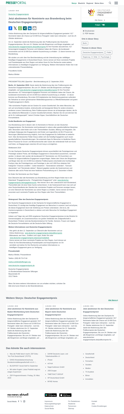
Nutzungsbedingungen (53, 404)
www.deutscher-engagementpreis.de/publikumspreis (27, 47)
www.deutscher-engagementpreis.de (21, 265)
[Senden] (34, 28)
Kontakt (94, 402)
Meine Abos (99, 3)
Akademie (71, 404)
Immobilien (89, 380)
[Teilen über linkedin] (30, 28)
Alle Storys (100, 20)
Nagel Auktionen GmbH (56, 368)
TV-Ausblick (89, 372)
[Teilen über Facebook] (10, 28)
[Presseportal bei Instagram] (23, 402)
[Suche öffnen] (110, 3)
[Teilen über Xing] (25, 28)
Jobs (93, 404)
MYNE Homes (53, 382)
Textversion (72, 407)
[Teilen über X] (15, 28)
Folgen (99, 25)
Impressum (49, 402)
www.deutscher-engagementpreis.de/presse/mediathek (29, 238)
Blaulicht (81, 3)
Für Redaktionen (74, 402)
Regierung (86, 57)
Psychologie (106, 57)
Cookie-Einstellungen (99, 407)
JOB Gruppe (52, 371)
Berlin (85, 43)
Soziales (88, 365)
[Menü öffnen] (116, 3)
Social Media (49, 409)
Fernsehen (89, 362)
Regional (89, 3)
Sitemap (71, 409)
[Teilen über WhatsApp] (20, 28)
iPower (50, 360)
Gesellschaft (89, 354)
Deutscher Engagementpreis (18, 14)
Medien (88, 369)
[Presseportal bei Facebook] (18, 402)
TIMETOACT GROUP (55, 375)
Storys (74, 3)
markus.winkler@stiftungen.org (19, 262)
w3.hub (50, 364)
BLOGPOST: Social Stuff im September (24, 366)
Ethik (96, 57)
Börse (87, 376)
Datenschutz (49, 407)
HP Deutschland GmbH (56, 378)
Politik (109, 52)
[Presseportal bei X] (20, 402)
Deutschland (89, 358)
